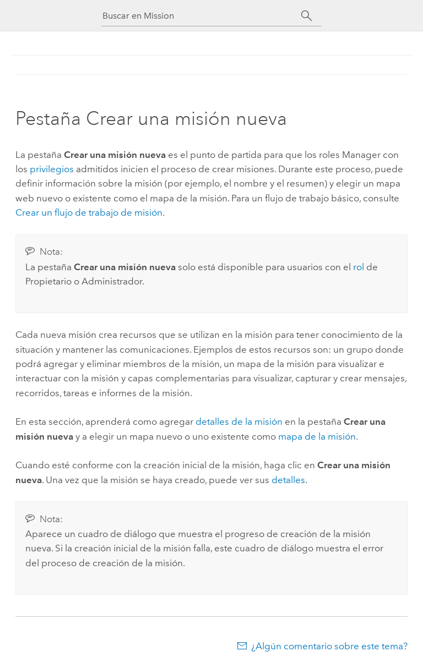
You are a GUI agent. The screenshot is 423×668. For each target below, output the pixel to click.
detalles (288, 479)
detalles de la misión (239, 421)
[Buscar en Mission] (201, 16)
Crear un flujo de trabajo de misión (88, 212)
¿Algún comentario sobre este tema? (329, 645)
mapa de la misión (317, 436)
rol (358, 266)
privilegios (52, 168)
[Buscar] (306, 15)
